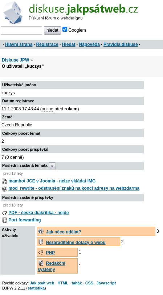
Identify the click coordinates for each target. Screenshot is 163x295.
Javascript (106, 283)
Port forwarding (24, 220)
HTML (62, 283)
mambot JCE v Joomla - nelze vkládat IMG (51, 181)
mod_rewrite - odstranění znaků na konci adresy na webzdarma (73, 188)
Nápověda (89, 44)
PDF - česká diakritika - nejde (38, 212)
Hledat (69, 44)
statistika (36, 288)
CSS (89, 283)
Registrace (47, 44)
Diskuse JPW (15, 60)
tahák (77, 283)
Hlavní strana (18, 44)
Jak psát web (42, 283)
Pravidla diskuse (120, 44)
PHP (50, 252)
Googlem (74, 30)
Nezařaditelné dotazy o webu (76, 242)
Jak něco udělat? (63, 232)
